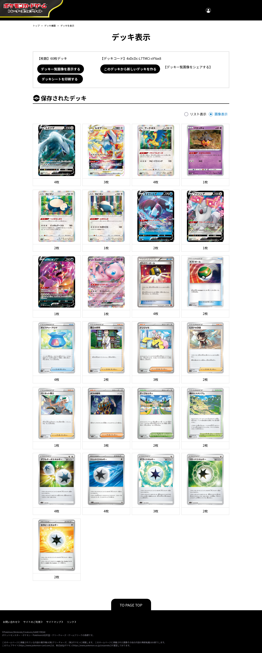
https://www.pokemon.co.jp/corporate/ (92, 645)
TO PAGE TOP (131, 605)
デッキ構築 (50, 25)
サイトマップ (53, 622)
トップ (36, 25)
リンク (70, 622)
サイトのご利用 (32, 622)
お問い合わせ (10, 622)
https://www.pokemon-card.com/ (35, 645)
